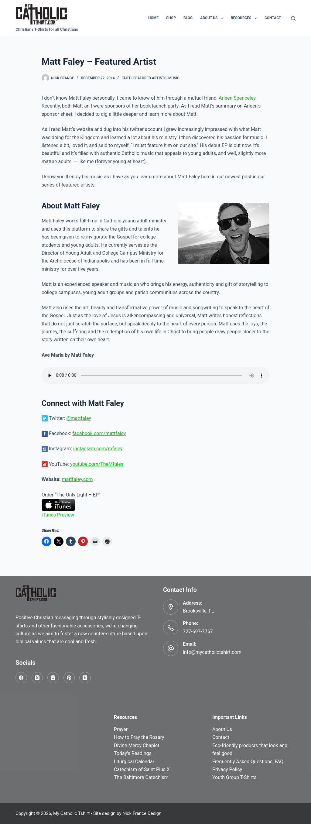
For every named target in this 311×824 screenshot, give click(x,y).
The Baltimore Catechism (141, 777)
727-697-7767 (198, 631)
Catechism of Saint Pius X (142, 769)
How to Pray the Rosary (139, 737)
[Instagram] (53, 678)
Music (173, 78)
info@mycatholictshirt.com (212, 652)
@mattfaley (78, 418)
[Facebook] (21, 678)
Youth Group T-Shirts (234, 777)
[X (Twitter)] (37, 678)
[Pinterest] (69, 678)
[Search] (293, 18)
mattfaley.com (77, 479)
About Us (213, 18)
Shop (171, 18)
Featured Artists (149, 78)
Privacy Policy (227, 769)
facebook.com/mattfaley (99, 433)
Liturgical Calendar (134, 761)
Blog (188, 18)
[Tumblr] (85, 678)
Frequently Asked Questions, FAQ (247, 761)
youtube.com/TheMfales (96, 464)
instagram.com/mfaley (97, 448)
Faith (127, 78)
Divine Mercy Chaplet (136, 745)
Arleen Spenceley (237, 98)
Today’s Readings (133, 753)
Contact (273, 18)
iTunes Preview (58, 515)
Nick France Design (141, 813)
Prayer (121, 729)
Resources (245, 18)
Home (153, 18)
